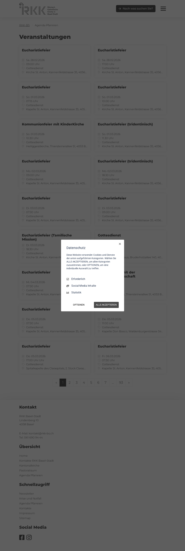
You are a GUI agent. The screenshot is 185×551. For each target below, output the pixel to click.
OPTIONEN (78, 304)
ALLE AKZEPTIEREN (106, 304)
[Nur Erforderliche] (120, 244)
